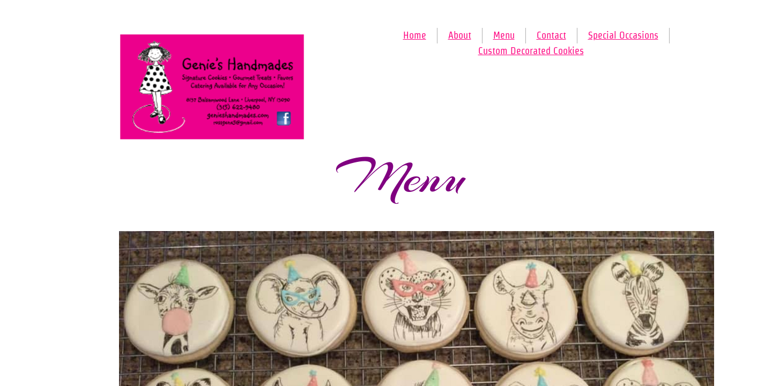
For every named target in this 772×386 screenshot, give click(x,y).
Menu (504, 35)
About (459, 35)
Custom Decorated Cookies (531, 51)
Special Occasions (623, 35)
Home (414, 35)
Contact (551, 35)
